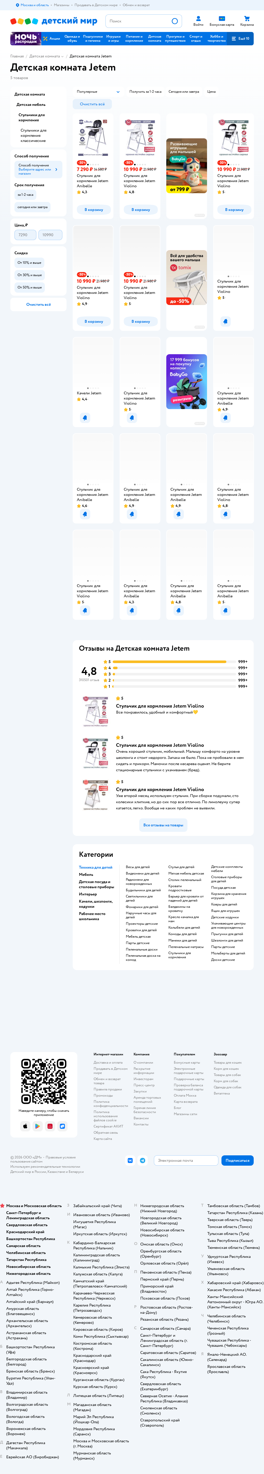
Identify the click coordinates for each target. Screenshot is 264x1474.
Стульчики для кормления (179, 955)
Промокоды (103, 1095)
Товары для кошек (228, 1062)
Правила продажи (108, 1089)
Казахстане (56, 1172)
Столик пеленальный (184, 880)
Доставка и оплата (108, 1062)
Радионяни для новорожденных (139, 882)
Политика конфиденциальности (111, 1103)
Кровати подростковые (180, 888)
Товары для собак (227, 1075)
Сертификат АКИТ (108, 1126)
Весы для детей (138, 867)
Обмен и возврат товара (107, 1081)
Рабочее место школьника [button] (92, 916)
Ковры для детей (224, 904)
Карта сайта (103, 1139)
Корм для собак (226, 1081)
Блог (177, 1108)
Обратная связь (106, 1132)
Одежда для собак (228, 1087)
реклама (199, 215)
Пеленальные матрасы (186, 947)
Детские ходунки (225, 917)
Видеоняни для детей (142, 873)
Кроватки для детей (141, 930)
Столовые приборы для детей (226, 879)
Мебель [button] (86, 874)
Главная (17, 56)
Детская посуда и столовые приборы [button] (96, 884)
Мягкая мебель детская (186, 873)
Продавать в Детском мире (111, 1070)
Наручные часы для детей (141, 915)
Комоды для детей (182, 934)
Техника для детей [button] (95, 867)
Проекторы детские (142, 924)
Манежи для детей (182, 940)
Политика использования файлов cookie (106, 1116)
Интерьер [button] (88, 894)
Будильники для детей (143, 890)
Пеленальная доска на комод (143, 958)
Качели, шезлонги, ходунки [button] (95, 904)
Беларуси (76, 1172)
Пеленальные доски (142, 949)
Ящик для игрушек (225, 911)
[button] (240, 38)
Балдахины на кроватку (179, 909)
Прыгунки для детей (227, 934)
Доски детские (223, 960)
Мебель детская (138, 937)
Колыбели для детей (184, 928)
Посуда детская (223, 888)
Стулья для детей (181, 867)
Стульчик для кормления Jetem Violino (160, 706)
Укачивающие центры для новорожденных (228, 925)
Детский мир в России (28, 1172)
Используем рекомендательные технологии (45, 1166)
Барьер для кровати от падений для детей (186, 898)
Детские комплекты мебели (227, 869)
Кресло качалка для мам (183, 919)
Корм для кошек (226, 1068)
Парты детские (138, 943)
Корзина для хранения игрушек (228, 896)
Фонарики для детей (142, 907)
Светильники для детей (139, 898)
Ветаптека (222, 1093)
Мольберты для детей (228, 953)
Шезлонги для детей (227, 940)
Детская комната (44, 56)
